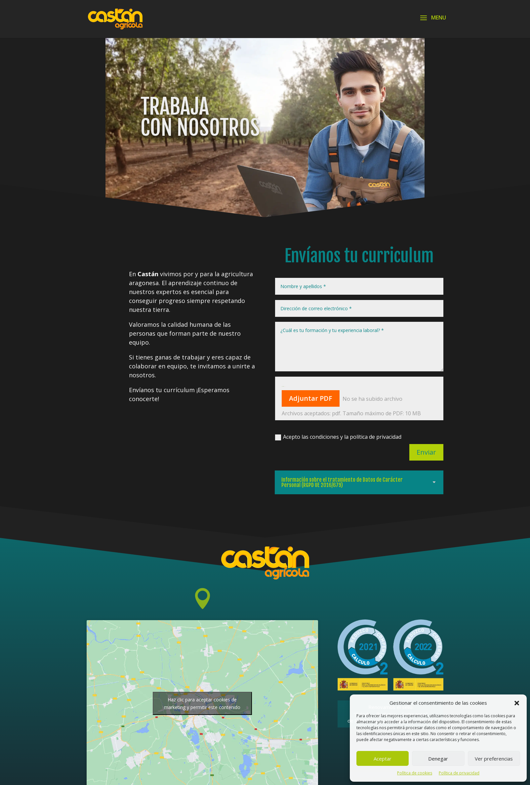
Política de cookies (414, 773)
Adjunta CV (283, 386)
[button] (516, 703)
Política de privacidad (459, 773)
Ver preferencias (494, 758)
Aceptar (382, 758)
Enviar (426, 452)
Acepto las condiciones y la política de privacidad (338, 436)
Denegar (438, 758)
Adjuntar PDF (310, 398)
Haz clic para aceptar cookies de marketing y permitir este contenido (202, 703)
